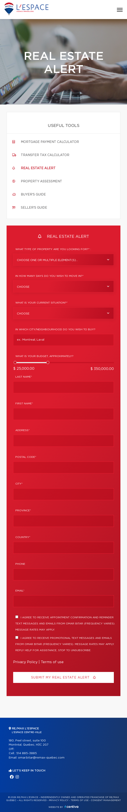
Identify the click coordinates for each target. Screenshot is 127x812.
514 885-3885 (26, 753)
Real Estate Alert (38, 168)
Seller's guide (34, 207)
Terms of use (52, 662)
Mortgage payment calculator (50, 142)
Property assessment (41, 181)
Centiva (71, 806)
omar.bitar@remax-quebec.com (41, 757)
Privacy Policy (25, 662)
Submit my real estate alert (63, 677)
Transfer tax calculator (45, 155)
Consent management (106, 800)
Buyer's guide (33, 194)
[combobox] (63, 260)
